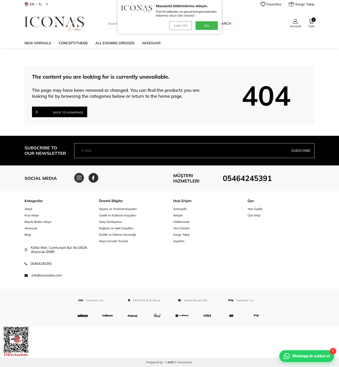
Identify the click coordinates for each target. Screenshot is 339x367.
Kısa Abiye (32, 215)
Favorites (271, 4)
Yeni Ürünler (181, 228)
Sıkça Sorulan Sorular (113, 241)
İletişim (178, 215)
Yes (206, 25)
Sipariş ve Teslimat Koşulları (118, 209)
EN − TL (36, 4)
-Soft (169, 362)
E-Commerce (183, 362)
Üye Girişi (254, 215)
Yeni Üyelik (255, 209)
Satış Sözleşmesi (110, 222)
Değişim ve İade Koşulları (116, 228)
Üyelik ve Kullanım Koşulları (117, 215)
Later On (181, 25)
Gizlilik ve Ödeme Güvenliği (117, 234)
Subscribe (301, 150)
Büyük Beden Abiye (38, 222)
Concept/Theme (73, 43)
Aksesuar (151, 43)
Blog (28, 234)
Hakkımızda (181, 222)
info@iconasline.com (46, 275)
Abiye (28, 209)
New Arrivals (38, 43)
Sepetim (178, 241)
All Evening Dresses (115, 43)
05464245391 (247, 178)
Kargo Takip (301, 4)
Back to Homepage (59, 112)
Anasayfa (180, 209)
